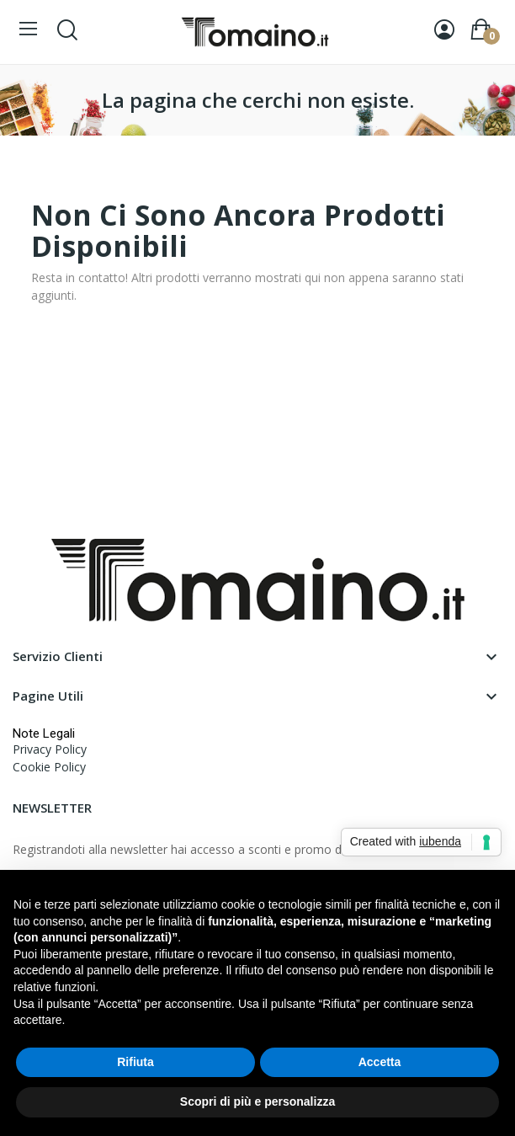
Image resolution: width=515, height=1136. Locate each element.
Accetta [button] (379, 1062)
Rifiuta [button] (135, 1062)
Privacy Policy (50, 749)
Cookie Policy (49, 767)
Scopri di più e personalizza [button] (257, 1101)
